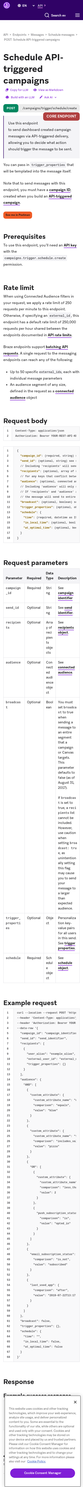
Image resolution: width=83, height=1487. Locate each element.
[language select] (28, 5)
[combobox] (41, 15)
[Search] (13, 15)
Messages (37, 35)
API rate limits (59, 335)
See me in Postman (18, 215)
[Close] (75, 1402)
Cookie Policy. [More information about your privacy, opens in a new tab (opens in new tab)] (36, 1461)
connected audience (66, 670)
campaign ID (59, 189)
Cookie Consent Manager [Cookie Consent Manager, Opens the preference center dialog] (42, 1473)
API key (70, 245)
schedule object (65, 965)
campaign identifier (65, 595)
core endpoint (61, 116)
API (5, 35)
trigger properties (66, 946)
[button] (43, 5)
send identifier (65, 610)
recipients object (66, 630)
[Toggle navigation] (78, 15)
